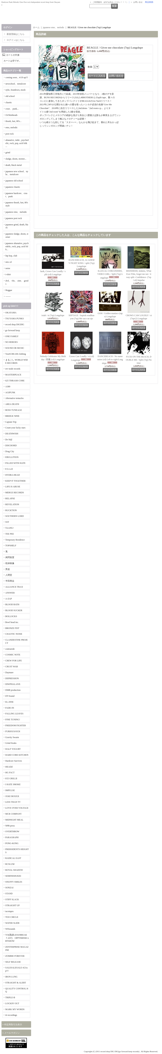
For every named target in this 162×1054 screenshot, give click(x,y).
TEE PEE (9, 534)
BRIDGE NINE (12, 416)
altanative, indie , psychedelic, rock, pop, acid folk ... (17, 143)
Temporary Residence (15, 539)
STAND (9, 893)
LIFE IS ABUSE (12, 486)
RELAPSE (10, 498)
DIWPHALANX (12, 684)
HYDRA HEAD (12, 475)
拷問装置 (9, 557)
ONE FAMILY (12, 336)
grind (8, 152)
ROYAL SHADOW (14, 870)
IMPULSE (10, 790)
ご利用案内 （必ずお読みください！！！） (110, 2)
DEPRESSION (12, 678)
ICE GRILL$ (11, 778)
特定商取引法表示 (13, 1024)
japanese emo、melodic (16, 212)
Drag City (9, 451)
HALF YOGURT (13, 749)
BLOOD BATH (12, 604)
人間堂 (8, 575)
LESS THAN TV (13, 802)
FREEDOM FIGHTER (15, 725)
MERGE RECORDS (14, 492)
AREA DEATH (12, 404)
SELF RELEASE (13, 962)
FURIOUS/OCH (12, 731)
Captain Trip (10, 422)
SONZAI (9, 887)
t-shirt (8, 274)
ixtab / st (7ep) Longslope (52, 315)
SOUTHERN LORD (14, 516)
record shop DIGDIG (14, 324)
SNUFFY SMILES (13, 882)
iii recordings (11, 1015)
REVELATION (12, 504)
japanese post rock (14, 218)
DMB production (13, 690)
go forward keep (12, 330)
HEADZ (9, 766)
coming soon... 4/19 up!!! (17, 77)
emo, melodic (12, 127)
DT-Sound (10, 696)
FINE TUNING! (12, 719)
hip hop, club (11, 255)
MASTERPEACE (13, 374)
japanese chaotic (13, 187)
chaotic (9, 102)
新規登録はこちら (15, 34)
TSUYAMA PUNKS (14, 318)
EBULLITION (12, 457)
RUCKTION (11, 510)
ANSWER (10, 592)
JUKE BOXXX (12, 796)
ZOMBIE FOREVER (15, 956)
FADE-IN (9, 708)
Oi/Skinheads (12, 115)
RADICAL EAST (13, 858)
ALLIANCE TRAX (14, 587)
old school (10, 96)
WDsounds (10, 929)
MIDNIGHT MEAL (14, 819)
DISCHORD (11, 445)
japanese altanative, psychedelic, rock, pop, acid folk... (17, 246)
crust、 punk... (12, 108)
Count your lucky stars (15, 427)
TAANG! (9, 528)
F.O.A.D (9, 469)
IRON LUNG (11, 976)
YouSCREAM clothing (15, 354)
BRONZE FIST (12, 628)
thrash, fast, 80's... (13, 121)
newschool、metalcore (16, 83)
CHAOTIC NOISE (13, 634)
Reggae (9, 290)
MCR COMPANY (13, 814)
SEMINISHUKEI (13, 876)
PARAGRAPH (12, 837)
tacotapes (9, 911)
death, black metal (14, 165)
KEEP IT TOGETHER (15, 481)
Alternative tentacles (14, 398)
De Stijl (8, 439)
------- (8, 296)
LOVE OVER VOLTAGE (17, 808)
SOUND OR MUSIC (14, 348)
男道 (7, 569)
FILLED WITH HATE (15, 463)
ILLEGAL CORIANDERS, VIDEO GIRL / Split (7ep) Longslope (110, 274)
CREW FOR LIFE (13, 660)
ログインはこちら (15, 40)
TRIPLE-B (10, 997)
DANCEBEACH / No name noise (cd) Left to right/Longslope (110, 359)
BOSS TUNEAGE (13, 410)
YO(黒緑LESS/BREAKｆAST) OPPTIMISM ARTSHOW (17, 938)
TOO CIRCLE (11, 917)
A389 (7, 386)
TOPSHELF (10, 545)
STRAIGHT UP (12, 905)
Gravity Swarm (12, 737)
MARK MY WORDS (15, 1009)
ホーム (36, 27)
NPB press (10, 825)
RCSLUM (9, 864)
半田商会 (9, 581)
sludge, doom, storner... (16, 159)
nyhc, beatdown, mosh (16, 90)
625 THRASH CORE (15, 380)
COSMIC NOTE (12, 654)
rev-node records (12, 368)
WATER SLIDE (12, 923)
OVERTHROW (12, 831)
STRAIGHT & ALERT (15, 982)
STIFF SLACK (12, 899)
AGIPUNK (10, 392)
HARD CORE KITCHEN (17, 755)
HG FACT (10, 772)
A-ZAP (8, 598)
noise (8, 268)
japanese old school (14, 180)
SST (7, 522)
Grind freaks (10, 743)
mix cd (9, 262)
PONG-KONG (12, 843)
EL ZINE (9, 702)
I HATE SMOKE (13, 784)
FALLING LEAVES (14, 713)
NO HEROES (11, 342)
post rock (10, 133)
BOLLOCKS (11, 616)
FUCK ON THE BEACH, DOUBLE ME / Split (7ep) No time (139, 359)
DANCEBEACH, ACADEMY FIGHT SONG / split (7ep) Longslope (81, 263)
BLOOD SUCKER (13, 610)
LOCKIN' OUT (12, 1003)
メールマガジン (12, 1033)
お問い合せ (138, 2)
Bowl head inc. (12, 622)
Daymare (9, 672)
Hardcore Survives (13, 761)
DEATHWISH (11, 433)
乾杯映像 (9, 563)
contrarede (10, 649)
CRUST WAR (11, 666)
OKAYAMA (10, 312)
